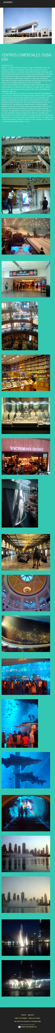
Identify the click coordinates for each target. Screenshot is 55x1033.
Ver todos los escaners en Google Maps (27, 1021)
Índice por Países (34, 1018)
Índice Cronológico (21, 1018)
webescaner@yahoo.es (27, 1027)
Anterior (23, 1015)
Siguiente (31, 1015)
